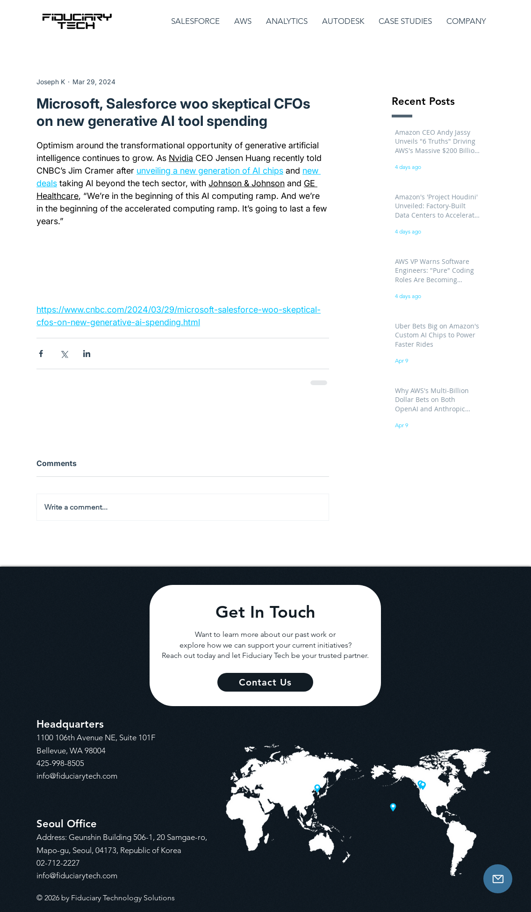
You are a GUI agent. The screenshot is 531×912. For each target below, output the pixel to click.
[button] (195, 21)
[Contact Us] (497, 878)
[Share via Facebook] (40, 353)
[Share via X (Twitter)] (63, 353)
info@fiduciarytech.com (76, 776)
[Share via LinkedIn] (86, 353)
